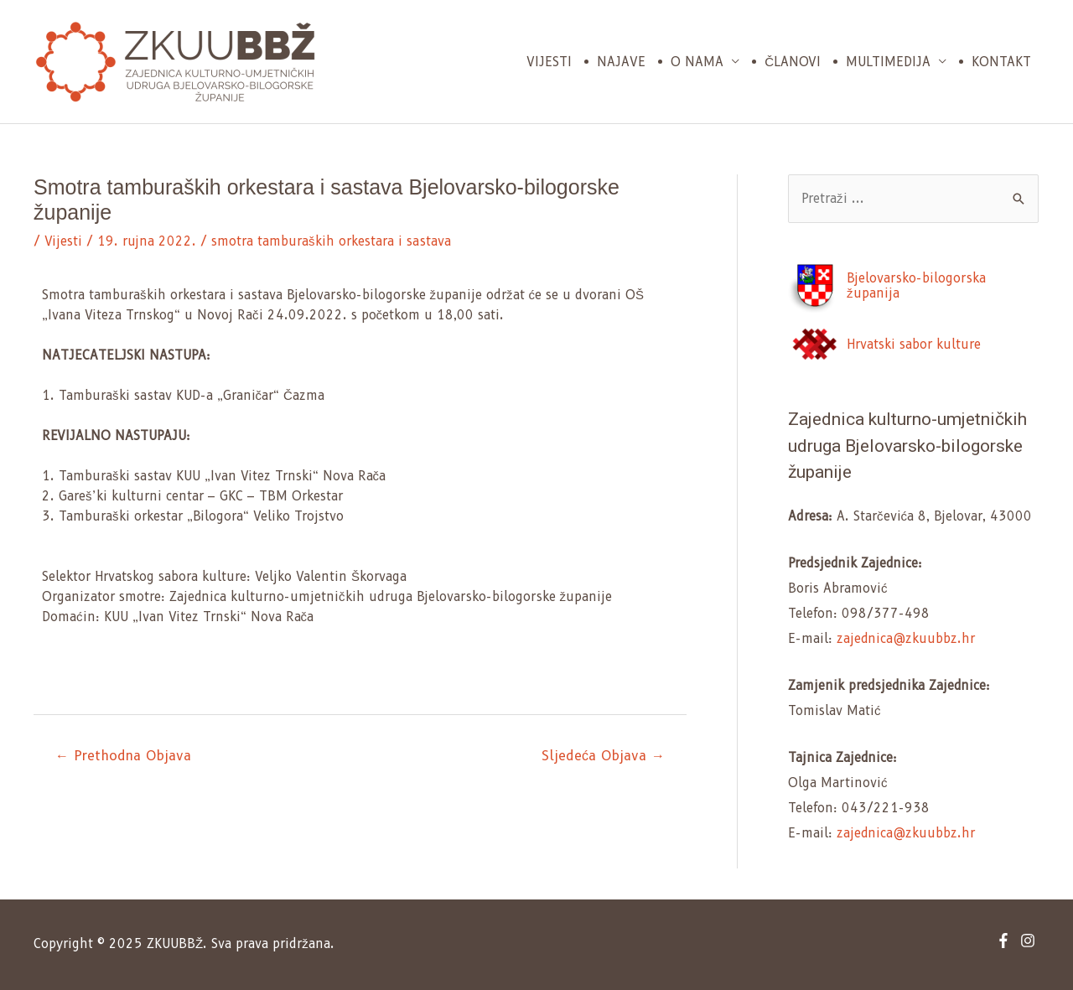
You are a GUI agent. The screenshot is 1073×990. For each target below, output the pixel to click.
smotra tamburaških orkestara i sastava (331, 241)
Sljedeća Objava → (603, 756)
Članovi (793, 62)
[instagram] (1029, 940)
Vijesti (549, 62)
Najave (621, 62)
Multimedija (888, 62)
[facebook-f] (1005, 940)
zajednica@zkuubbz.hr (906, 638)
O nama (697, 62)
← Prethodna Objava (123, 756)
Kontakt (1001, 62)
